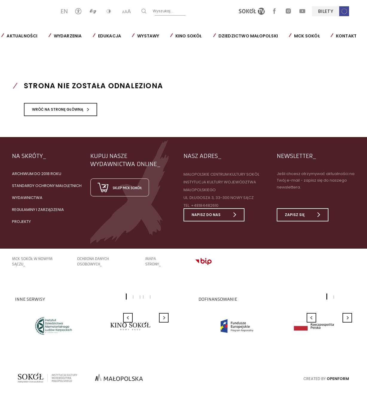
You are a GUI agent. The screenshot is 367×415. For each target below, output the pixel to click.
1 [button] (326, 297)
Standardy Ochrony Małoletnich (47, 186)
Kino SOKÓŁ (188, 36)
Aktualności (22, 36)
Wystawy (148, 36)
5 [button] (150, 297)
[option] (53, 326)
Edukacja (109, 36)
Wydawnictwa (27, 197)
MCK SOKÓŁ (307, 36)
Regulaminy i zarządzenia (38, 209)
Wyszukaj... (195, 10)
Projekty (21, 221)
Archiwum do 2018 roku (36, 174)
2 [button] (133, 297)
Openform (338, 378)
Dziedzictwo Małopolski (248, 36)
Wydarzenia (67, 36)
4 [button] (143, 297)
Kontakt (346, 36)
